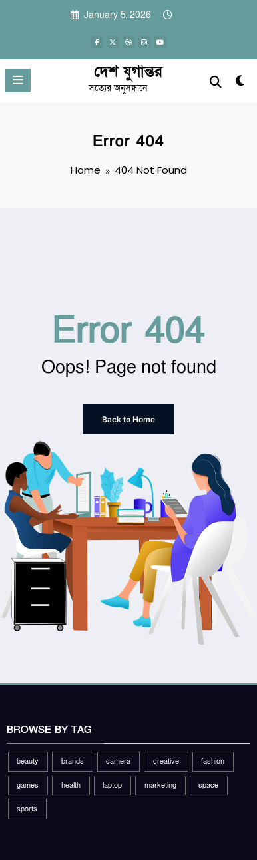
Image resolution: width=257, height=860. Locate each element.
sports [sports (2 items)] (27, 809)
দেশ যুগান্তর (128, 72)
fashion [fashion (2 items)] (212, 761)
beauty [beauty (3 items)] (28, 761)
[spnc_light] (240, 84)
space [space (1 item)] (208, 785)
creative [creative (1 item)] (166, 761)
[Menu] (18, 80)
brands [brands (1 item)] (72, 761)
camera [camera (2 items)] (118, 761)
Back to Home (128, 419)
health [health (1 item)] (71, 785)
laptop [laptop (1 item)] (112, 785)
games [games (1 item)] (28, 785)
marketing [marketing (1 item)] (160, 785)
